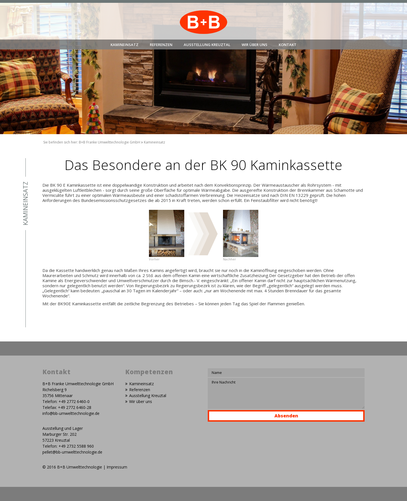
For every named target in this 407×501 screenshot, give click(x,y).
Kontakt (287, 44)
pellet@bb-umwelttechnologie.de (72, 452)
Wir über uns (254, 44)
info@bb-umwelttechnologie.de (70, 413)
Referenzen (161, 44)
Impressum (117, 467)
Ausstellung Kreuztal (207, 44)
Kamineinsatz (124, 44)
